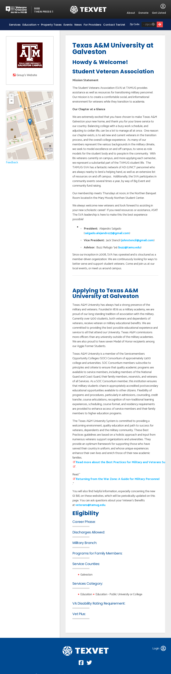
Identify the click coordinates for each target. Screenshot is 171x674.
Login (163, 6)
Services (15, 25)
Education (29, 25)
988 (37, 9)
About (131, 13)
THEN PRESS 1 (43, 12)
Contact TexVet (114, 25)
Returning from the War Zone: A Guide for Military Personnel (118, 479)
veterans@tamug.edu (90, 505)
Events (68, 25)
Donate (143, 13)
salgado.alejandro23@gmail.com (107, 233)
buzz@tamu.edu (130, 247)
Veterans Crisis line (18, 9)
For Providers (92, 25)
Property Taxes (51, 25)
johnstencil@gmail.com (137, 240)
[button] (30, 122)
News (78, 25)
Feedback (12, 162)
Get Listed (159, 13)
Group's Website (27, 75)
